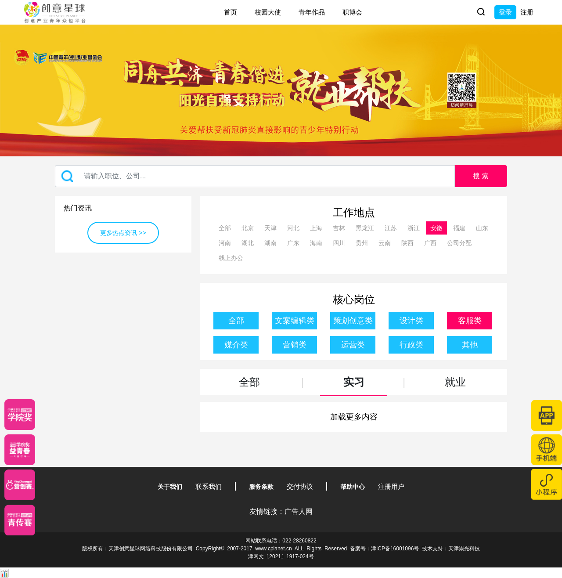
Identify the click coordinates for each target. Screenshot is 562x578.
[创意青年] (19, 520)
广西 (430, 242)
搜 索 (481, 176)
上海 (316, 227)
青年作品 (312, 12)
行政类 (411, 344)
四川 (339, 242)
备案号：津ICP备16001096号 (384, 548)
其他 (470, 344)
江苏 (391, 227)
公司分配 (459, 242)
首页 (230, 12)
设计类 (411, 320)
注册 (526, 12)
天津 (270, 227)
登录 (505, 12)
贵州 (362, 242)
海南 (316, 242)
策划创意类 (353, 320)
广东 (293, 242)
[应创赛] (19, 485)
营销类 (294, 344)
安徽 (436, 227)
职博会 (352, 12)
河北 (293, 227)
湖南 (270, 242)
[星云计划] (19, 414)
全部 (225, 227)
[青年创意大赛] (19, 449)
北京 (247, 227)
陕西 (407, 242)
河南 (225, 242)
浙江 (413, 227)
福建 (459, 227)
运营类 (353, 344)
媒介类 (236, 344)
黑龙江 (365, 227)
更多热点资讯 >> (123, 232)
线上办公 (231, 257)
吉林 (339, 227)
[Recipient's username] (255, 176)
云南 (384, 242)
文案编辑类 (294, 320)
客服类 (470, 320)
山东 (482, 227)
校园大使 (268, 12)
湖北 (247, 242)
